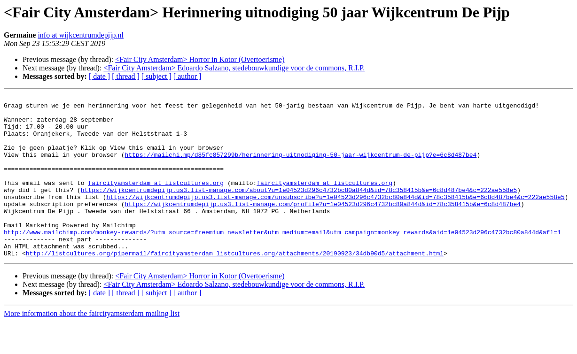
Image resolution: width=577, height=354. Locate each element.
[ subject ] (156, 76)
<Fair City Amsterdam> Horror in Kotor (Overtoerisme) (199, 59)
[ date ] (99, 76)
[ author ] (187, 76)
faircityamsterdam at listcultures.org (156, 201)
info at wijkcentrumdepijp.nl (81, 35)
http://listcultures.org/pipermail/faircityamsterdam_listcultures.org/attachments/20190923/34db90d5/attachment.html (235, 285)
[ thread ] (126, 76)
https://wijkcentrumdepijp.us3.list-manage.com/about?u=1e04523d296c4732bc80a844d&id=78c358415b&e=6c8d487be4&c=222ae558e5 (299, 209)
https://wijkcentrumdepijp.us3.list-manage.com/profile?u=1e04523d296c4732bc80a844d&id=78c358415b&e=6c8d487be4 (322, 226)
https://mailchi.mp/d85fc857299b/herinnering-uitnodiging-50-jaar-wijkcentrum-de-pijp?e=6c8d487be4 (300, 167)
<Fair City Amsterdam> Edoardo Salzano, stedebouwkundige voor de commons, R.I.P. (234, 68)
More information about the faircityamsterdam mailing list (91, 346)
